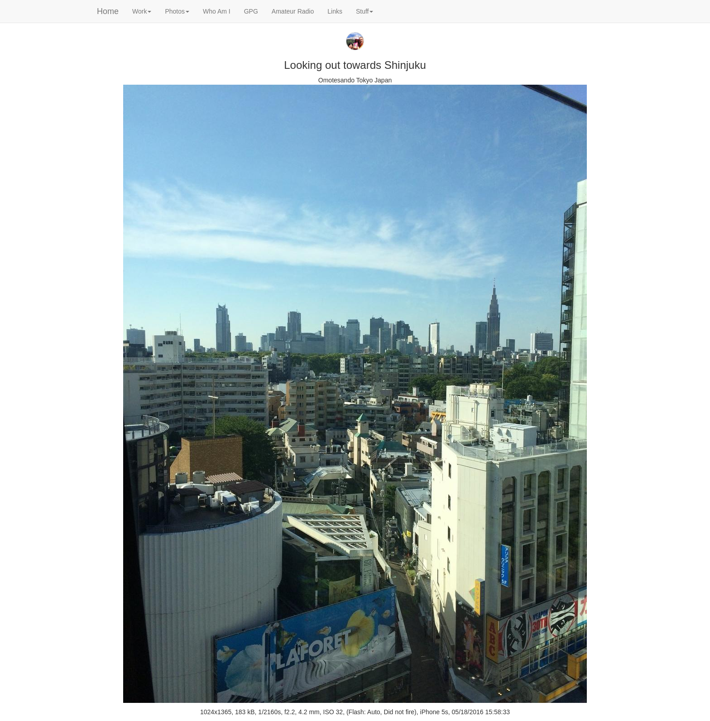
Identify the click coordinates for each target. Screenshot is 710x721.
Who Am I (216, 11)
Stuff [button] (365, 11)
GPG (251, 11)
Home (108, 11)
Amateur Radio (293, 11)
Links (334, 11)
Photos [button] (177, 11)
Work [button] (141, 11)
